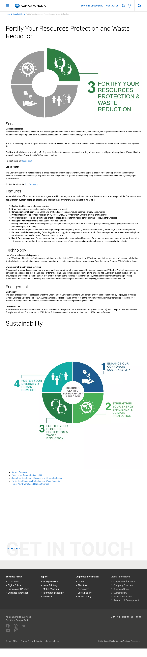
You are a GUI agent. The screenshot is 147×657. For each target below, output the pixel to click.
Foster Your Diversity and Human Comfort (30, 484)
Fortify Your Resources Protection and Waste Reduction (36, 481)
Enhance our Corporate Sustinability (27, 475)
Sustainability (18, 14)
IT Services (13, 581)
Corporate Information (125, 581)
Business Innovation (18, 592)
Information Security (53, 592)
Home (8, 14)
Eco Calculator (31, 184)
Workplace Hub (50, 581)
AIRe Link (48, 596)
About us (82, 585)
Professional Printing (18, 589)
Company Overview (123, 585)
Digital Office (14, 585)
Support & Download (92, 6)
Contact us (112, 6)
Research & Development (126, 600)
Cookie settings (52, 641)
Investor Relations (123, 596)
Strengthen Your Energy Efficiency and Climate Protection (36, 478)
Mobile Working (51, 589)
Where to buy (84, 596)
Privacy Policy (27, 641)
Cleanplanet (26, 161)
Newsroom (83, 589)
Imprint (39, 641)
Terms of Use (12, 641)
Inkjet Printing (50, 585)
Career (81, 581)
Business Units (121, 589)
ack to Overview (20, 472)
